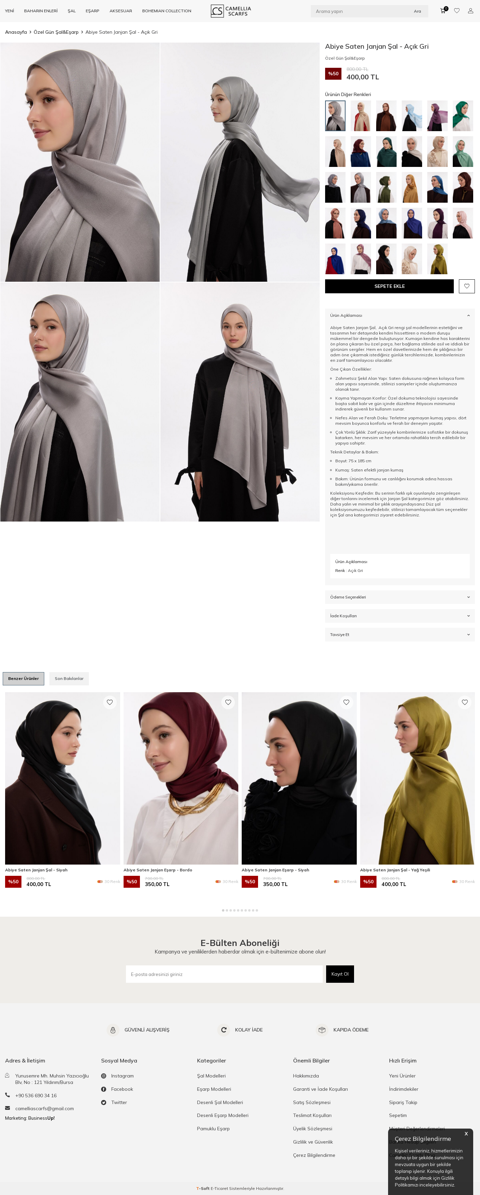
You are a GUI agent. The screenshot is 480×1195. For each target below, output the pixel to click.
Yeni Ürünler (402, 1076)
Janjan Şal (397, 498)
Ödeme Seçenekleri (400, 597)
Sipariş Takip (403, 1102)
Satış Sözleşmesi (312, 1102)
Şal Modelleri (211, 1076)
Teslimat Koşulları (312, 1115)
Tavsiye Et (400, 634)
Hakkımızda (306, 1076)
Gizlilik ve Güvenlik (313, 1142)
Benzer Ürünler (23, 678)
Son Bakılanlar (69, 678)
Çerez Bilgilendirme (314, 1155)
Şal (340, 514)
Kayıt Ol (340, 974)
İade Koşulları (400, 616)
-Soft (203, 1188)
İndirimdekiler (403, 1089)
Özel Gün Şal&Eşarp (56, 32)
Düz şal (433, 504)
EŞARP (92, 10)
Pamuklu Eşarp (213, 1129)
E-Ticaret (219, 1188)
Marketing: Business (29, 1118)
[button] (223, 910)
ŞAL (72, 10)
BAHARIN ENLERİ (41, 10)
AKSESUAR (121, 10)
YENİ (9, 10)
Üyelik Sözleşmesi (312, 1129)
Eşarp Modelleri (214, 1089)
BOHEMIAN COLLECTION (166, 10)
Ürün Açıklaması (400, 315)
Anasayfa (16, 32)
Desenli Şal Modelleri (220, 1102)
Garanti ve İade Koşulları (320, 1089)
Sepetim (398, 1115)
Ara (417, 10)
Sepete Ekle (389, 286)
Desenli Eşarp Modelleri (223, 1115)
